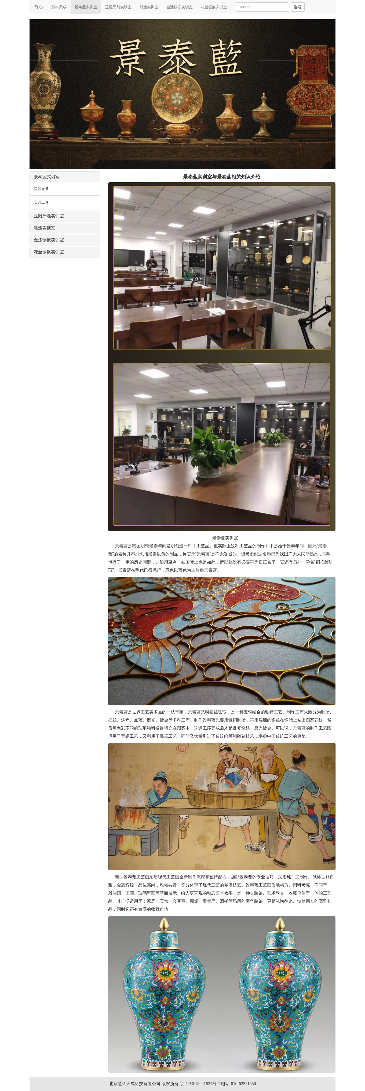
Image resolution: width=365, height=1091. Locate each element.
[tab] (65, 177)
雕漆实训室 (149, 7)
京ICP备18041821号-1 (200, 1083)
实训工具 (41, 202)
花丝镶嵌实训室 (214, 7)
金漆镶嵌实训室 (179, 7)
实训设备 (41, 188)
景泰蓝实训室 (86, 7)
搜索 (297, 7)
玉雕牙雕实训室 (118, 7)
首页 (38, 7)
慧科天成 (61, 6)
